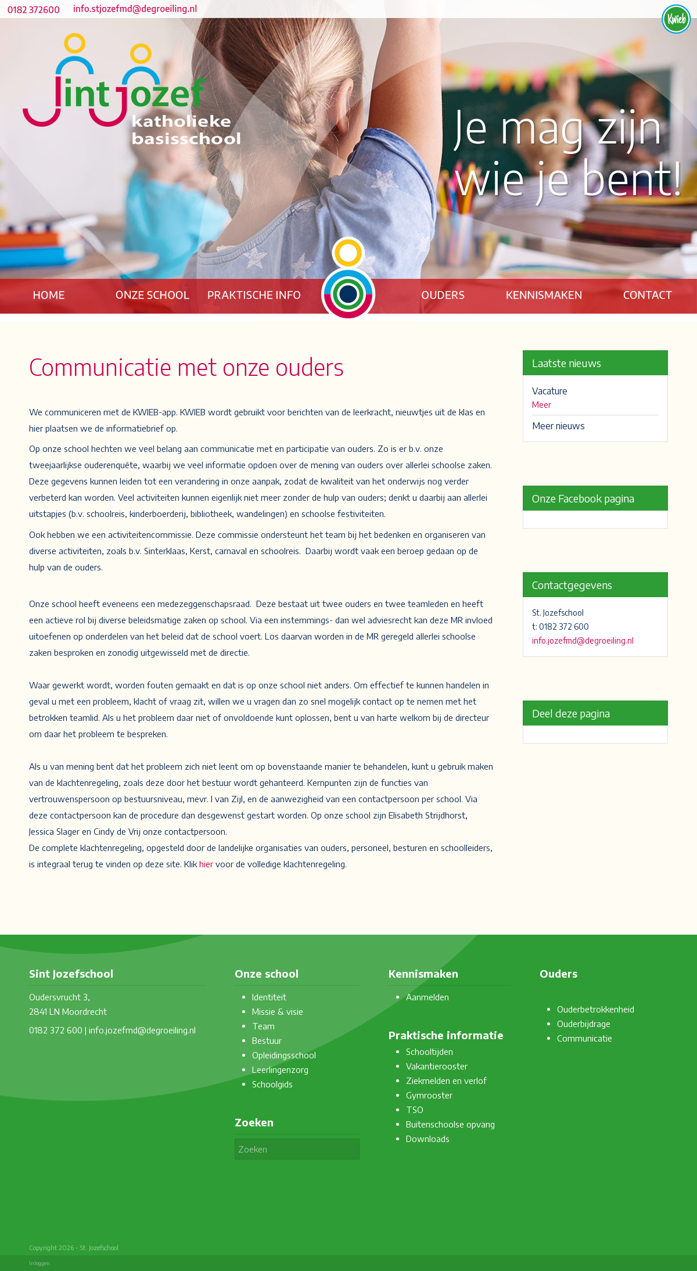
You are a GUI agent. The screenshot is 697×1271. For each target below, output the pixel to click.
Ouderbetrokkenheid (595, 1009)
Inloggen (39, 1263)
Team (263, 1026)
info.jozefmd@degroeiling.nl (583, 640)
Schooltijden (429, 1051)
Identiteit (269, 997)
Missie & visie (277, 1011)
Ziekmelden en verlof (446, 1080)
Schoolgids (272, 1084)
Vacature (549, 391)
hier (206, 864)
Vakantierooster (437, 1066)
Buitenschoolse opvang (450, 1124)
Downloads (428, 1138)
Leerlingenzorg (280, 1069)
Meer (541, 405)
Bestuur (267, 1040)
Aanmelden (427, 997)
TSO (414, 1109)
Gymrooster (429, 1095)
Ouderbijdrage (583, 1023)
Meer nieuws (558, 426)
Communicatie (584, 1038)
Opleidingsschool (284, 1055)
